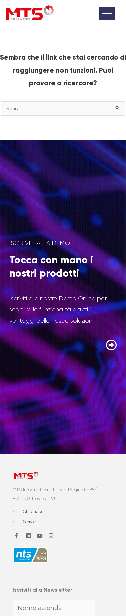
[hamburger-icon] (107, 13)
